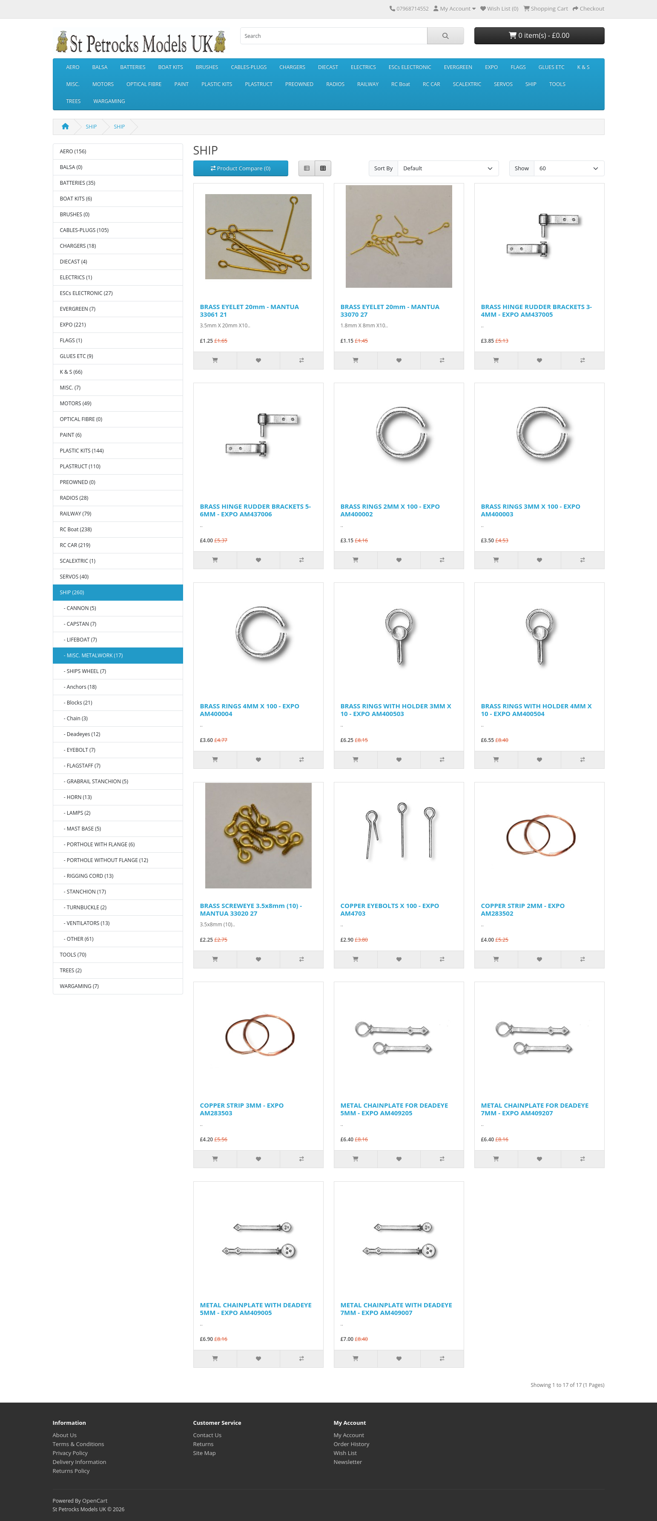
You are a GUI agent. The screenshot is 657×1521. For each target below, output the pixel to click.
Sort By (383, 168)
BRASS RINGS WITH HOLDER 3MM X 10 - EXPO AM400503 (396, 710)
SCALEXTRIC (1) (78, 560)
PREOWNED (299, 84)
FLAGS (518, 67)
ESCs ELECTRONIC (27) (86, 293)
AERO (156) (73, 151)
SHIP (531, 84)
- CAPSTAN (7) (78, 623)
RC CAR (431, 84)
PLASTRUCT (259, 84)
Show (522, 168)
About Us (65, 1435)
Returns (203, 1444)
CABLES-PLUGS (249, 67)
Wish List (345, 1453)
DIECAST (328, 67)
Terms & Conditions (78, 1444)
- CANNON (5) (78, 608)
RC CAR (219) (75, 545)
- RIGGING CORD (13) (87, 875)
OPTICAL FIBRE (143, 84)
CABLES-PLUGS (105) (84, 230)
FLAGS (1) (71, 340)
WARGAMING (109, 101)
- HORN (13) (76, 797)
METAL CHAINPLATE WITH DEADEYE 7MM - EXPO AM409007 (396, 1308)
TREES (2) (71, 970)
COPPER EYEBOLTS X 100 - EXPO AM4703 (390, 909)
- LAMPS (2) (75, 812)
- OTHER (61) (77, 938)
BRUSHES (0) (75, 214)
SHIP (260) (72, 592)
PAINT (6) (71, 434)
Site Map (204, 1453)
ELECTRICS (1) (76, 277)
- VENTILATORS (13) (85, 923)
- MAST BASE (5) (80, 828)
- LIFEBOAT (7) (78, 639)
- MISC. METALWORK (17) (91, 655)
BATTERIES (132, 67)
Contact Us (207, 1435)
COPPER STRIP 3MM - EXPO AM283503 (242, 1109)
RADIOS (335, 84)
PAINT (181, 84)
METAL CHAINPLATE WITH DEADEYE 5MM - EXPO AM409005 (256, 1308)
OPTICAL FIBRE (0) (81, 419)
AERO (73, 67)
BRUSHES (207, 67)
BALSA (100, 67)
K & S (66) (71, 371)
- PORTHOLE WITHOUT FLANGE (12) (104, 860)
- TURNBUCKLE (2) (83, 907)
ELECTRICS (363, 67)
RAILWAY (368, 84)
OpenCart (95, 1500)
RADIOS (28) (74, 497)
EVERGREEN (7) (77, 308)
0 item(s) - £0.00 (539, 35)
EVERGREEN (458, 67)
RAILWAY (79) (76, 513)
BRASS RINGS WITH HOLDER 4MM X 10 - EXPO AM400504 (536, 710)
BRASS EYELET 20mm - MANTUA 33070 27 (390, 310)
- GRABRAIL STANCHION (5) (94, 781)
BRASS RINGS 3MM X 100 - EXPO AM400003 (531, 510)
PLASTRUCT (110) (80, 466)
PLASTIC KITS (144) (82, 450)
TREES (73, 101)
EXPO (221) (73, 324)
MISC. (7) (70, 387)
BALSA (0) (71, 167)
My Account (349, 1435)
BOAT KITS (170, 67)
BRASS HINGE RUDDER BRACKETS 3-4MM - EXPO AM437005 (536, 310)
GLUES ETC (552, 67)
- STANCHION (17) (83, 891)
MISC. (73, 84)
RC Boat (400, 84)
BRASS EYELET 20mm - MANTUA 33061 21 (249, 310)
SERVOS (503, 84)
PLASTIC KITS (216, 84)
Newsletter (348, 1462)
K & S (583, 67)
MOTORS (103, 84)
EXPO (491, 67)
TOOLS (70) (73, 954)
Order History (352, 1444)
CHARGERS (292, 67)
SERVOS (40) (74, 576)
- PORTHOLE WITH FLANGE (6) (97, 844)
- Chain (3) (74, 718)
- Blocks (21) (76, 702)
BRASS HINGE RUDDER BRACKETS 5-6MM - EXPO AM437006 (255, 510)
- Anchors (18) (78, 686)
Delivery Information (79, 1462)
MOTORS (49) (76, 403)
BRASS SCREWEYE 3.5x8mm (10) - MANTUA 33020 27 (251, 909)
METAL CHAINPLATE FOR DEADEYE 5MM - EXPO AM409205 (394, 1109)
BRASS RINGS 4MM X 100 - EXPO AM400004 (250, 710)
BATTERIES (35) (77, 182)
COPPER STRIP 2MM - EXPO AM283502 (523, 909)
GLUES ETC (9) (76, 356)
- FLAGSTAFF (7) (80, 765)
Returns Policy (71, 1471)
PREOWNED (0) (77, 482)
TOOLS (557, 84)
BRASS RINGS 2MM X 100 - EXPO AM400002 (390, 510)
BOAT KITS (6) (76, 198)
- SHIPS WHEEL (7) (83, 671)
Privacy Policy (70, 1453)
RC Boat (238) (76, 529)
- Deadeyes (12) (80, 734)
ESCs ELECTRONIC (410, 67)
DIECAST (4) (73, 261)
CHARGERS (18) (78, 245)
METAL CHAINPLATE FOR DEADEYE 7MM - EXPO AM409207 (535, 1109)
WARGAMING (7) (79, 986)
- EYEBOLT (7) (77, 749)
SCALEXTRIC (467, 84)
